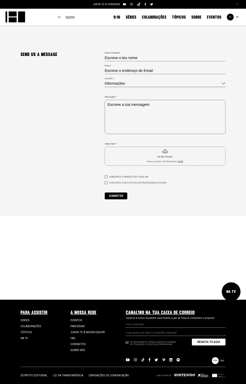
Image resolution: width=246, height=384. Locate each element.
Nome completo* (112, 53)
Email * (108, 65)
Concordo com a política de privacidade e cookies (138, 182)
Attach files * (111, 144)
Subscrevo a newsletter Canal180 (128, 176)
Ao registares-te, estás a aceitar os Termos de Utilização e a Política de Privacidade (153, 343)
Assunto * (109, 78)
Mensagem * (111, 97)
